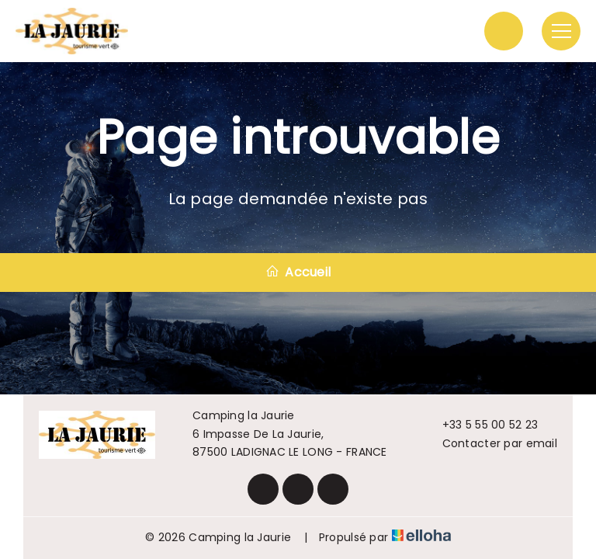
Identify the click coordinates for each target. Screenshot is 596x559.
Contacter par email (490, 443)
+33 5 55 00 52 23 (481, 424)
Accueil (298, 272)
